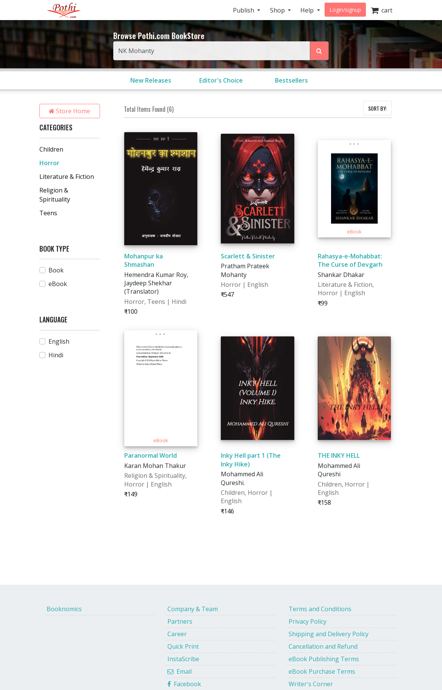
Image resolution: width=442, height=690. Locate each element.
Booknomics (64, 609)
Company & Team (192, 609)
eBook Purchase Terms (322, 671)
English (58, 341)
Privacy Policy (307, 621)
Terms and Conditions (320, 609)
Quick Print (183, 646)
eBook (57, 284)
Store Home (69, 111)
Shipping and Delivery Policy (329, 634)
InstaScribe (183, 659)
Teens (48, 213)
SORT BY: (377, 108)
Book (56, 270)
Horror (49, 163)
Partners (179, 621)
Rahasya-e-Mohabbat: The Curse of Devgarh (350, 260)
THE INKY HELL (339, 455)
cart (381, 10)
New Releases (150, 80)
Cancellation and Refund (323, 646)
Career (177, 634)
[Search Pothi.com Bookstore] (319, 50)
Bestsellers (291, 80)
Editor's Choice (221, 80)
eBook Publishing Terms (324, 659)
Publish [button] (244, 10)
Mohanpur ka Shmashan (143, 260)
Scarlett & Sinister (248, 256)
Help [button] (307, 10)
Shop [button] (278, 10)
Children (51, 149)
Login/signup (345, 9)
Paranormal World (150, 455)
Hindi (55, 355)
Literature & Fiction (66, 176)
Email (179, 671)
